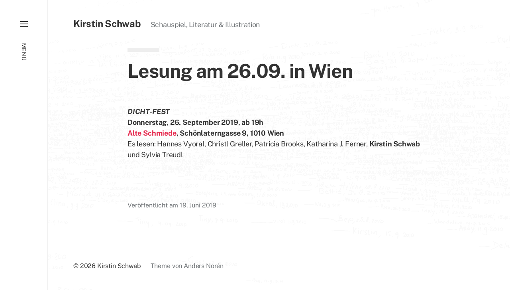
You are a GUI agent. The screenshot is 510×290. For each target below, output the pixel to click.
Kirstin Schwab (107, 23)
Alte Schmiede (152, 133)
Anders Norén (204, 266)
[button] (23, 145)
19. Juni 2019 (198, 205)
